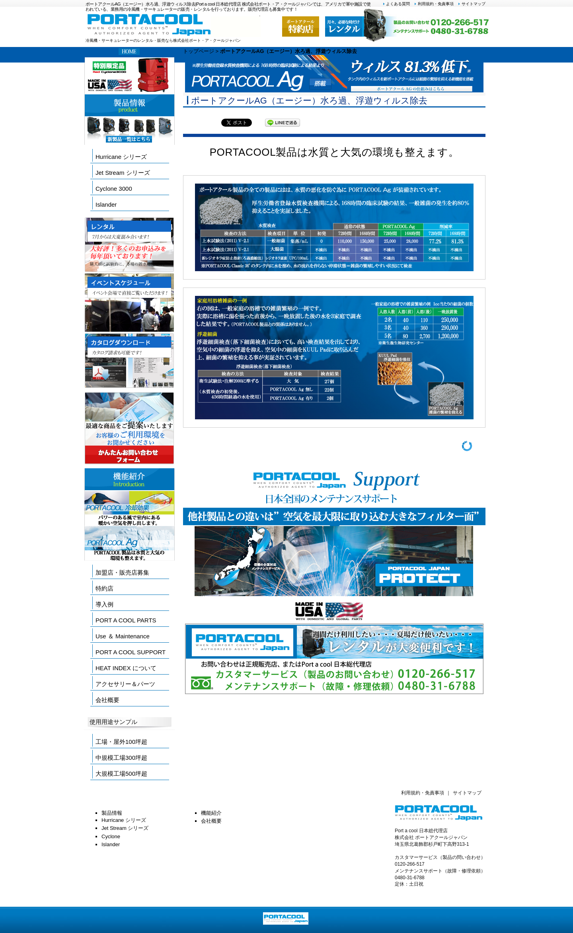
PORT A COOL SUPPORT (131, 652)
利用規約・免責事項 (434, 4)
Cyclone (110, 836)
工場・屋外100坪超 (121, 741)
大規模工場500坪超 (121, 773)
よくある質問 (396, 4)
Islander (106, 204)
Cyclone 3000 (114, 188)
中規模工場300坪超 (121, 757)
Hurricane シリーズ (121, 156)
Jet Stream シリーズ (123, 172)
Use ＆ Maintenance (123, 636)
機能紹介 (211, 813)
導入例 (104, 604)
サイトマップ (471, 4)
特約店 (104, 588)
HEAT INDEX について (126, 668)
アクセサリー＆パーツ (125, 684)
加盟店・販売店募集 (122, 572)
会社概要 (107, 699)
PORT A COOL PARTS (126, 620)
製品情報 (111, 813)
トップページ (198, 51)
